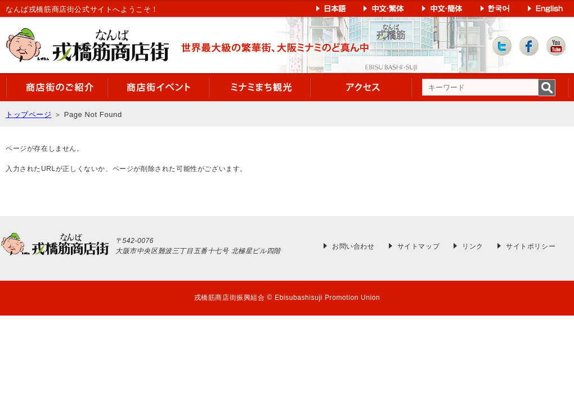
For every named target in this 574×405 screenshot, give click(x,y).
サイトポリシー (530, 246)
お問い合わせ (353, 246)
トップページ (29, 114)
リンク (472, 246)
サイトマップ (418, 246)
